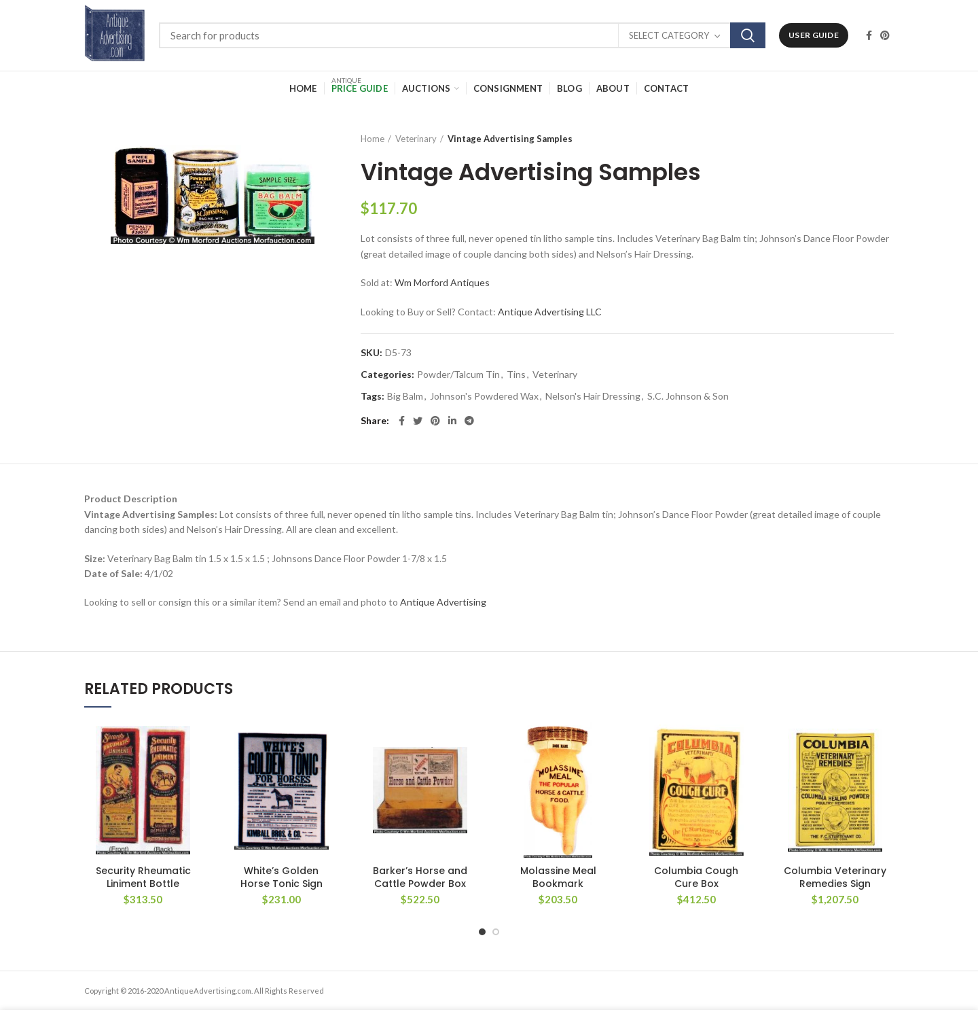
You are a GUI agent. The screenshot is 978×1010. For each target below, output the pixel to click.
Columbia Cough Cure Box (696, 877)
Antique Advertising (443, 602)
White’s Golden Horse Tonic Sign (281, 877)
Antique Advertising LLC (550, 311)
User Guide (814, 35)
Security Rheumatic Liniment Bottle (143, 877)
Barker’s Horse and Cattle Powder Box (420, 877)
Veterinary (416, 138)
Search (747, 35)
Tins (516, 374)
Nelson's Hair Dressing (592, 396)
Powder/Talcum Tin (458, 374)
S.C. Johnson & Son (688, 396)
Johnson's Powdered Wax (484, 396)
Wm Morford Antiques (442, 282)
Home (372, 138)
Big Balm (405, 396)
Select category (669, 35)
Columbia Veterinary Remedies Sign (835, 877)
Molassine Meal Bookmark (558, 877)
